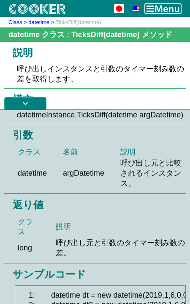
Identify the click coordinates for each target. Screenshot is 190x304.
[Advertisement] (95, 207)
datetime (38, 22)
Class (15, 22)
